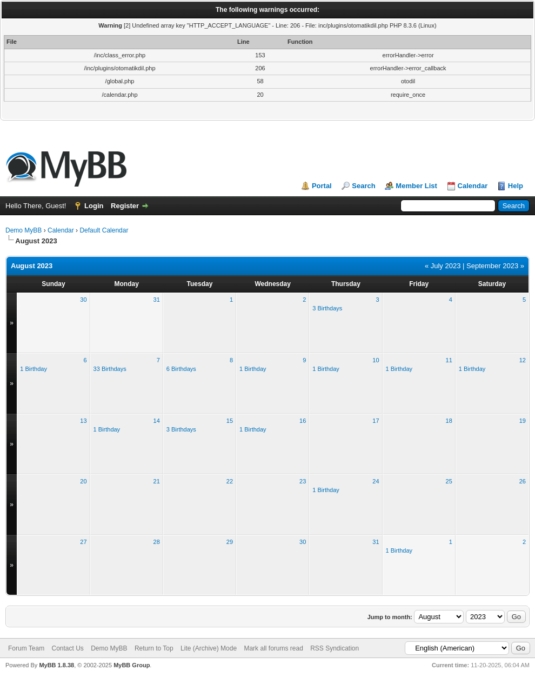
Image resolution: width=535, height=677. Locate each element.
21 (156, 481)
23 (302, 481)
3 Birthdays (327, 308)
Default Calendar (103, 230)
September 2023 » (495, 266)
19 (522, 420)
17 (375, 420)
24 (375, 481)
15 (229, 420)
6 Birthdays (181, 369)
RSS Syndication (334, 648)
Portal (322, 186)
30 (83, 299)
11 (449, 360)
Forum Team (26, 648)
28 (156, 542)
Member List (416, 186)
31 (156, 299)
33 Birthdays (109, 369)
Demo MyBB (23, 230)
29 (229, 542)
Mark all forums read (273, 648)
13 (83, 420)
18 (449, 420)
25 (449, 481)
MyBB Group (131, 665)
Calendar (473, 186)
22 (229, 481)
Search (363, 186)
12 (522, 360)
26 (522, 481)
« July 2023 (443, 266)
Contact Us (67, 648)
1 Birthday (33, 369)
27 (83, 542)
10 (375, 360)
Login (93, 206)
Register (125, 206)
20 (83, 481)
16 (302, 420)
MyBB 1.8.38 (56, 665)
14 (156, 420)
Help (515, 186)
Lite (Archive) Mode (208, 648)
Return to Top (154, 648)
